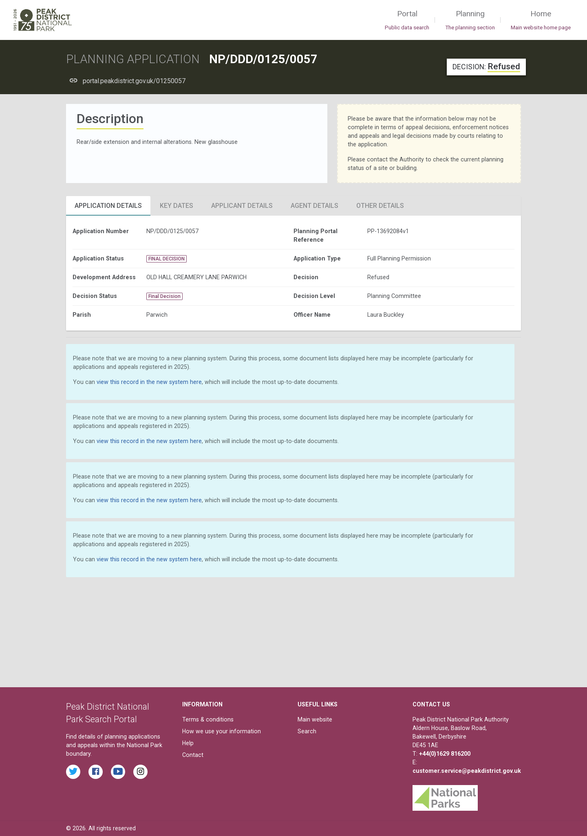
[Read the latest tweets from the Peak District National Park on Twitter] (73, 772)
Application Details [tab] (108, 206)
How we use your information (221, 731)
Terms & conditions (208, 719)
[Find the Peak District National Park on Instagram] (140, 772)
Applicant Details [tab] (242, 206)
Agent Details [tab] (314, 206)
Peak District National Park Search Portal (107, 713)
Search (307, 731)
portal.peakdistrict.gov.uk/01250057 (134, 81)
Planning (470, 20)
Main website (315, 719)
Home (541, 20)
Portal (407, 20)
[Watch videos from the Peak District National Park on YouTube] (118, 772)
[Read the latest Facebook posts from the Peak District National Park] (95, 772)
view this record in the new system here (149, 382)
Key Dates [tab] (176, 206)
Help (188, 743)
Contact (192, 755)
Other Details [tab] (380, 206)
